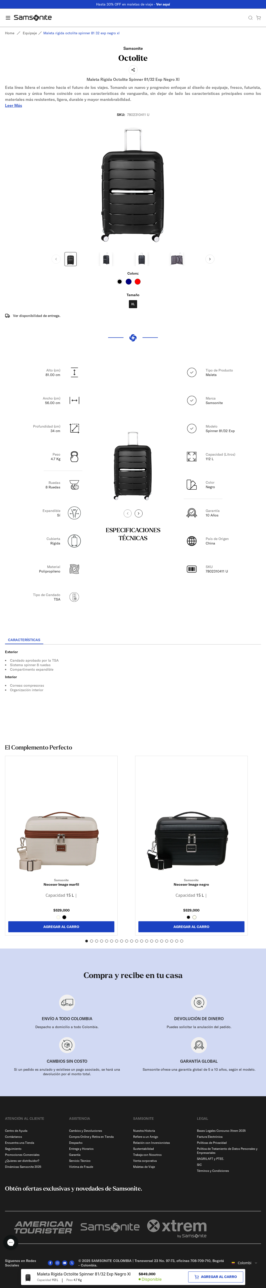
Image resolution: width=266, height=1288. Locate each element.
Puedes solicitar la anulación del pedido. (199, 1027)
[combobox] (244, 1263)
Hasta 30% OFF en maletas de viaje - (133, 4)
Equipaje (30, 33)
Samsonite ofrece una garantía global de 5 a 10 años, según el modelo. (199, 1069)
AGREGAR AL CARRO (61, 927)
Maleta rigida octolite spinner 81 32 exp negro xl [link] (81, 33)
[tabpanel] (133, 690)
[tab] (24, 640)
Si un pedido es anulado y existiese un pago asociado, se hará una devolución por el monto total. (67, 1071)
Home (9, 33)
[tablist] (133, 640)
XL (133, 304)
